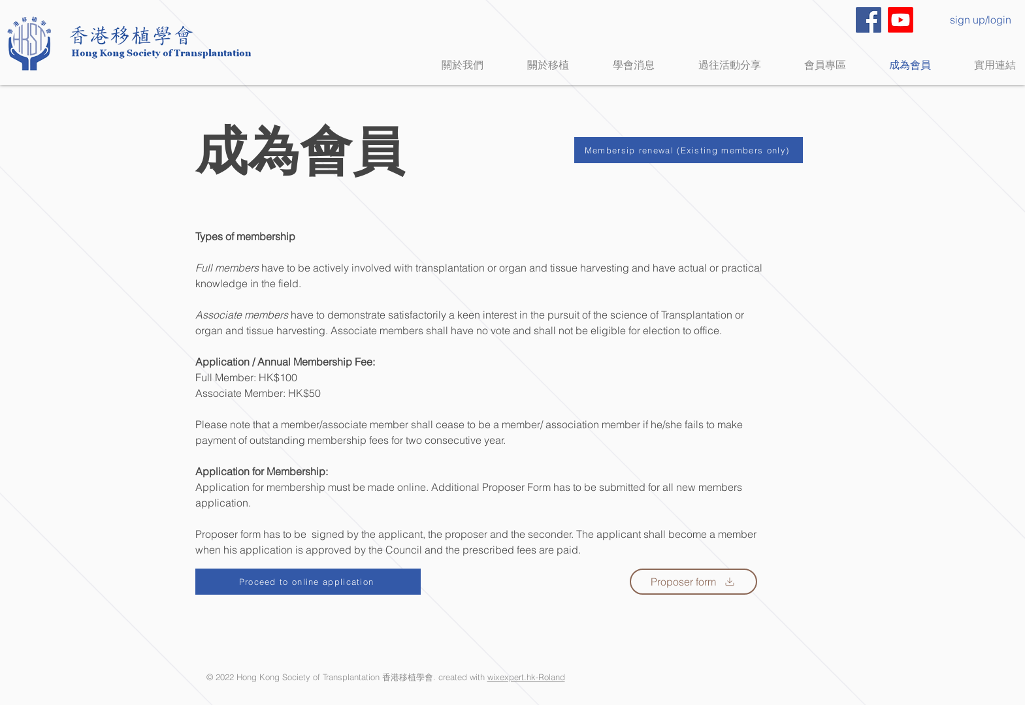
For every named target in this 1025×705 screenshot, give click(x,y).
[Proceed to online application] (308, 582)
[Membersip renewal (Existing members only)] (688, 150)
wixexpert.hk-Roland (526, 677)
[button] (536, 65)
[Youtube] (900, 20)
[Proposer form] (693, 582)
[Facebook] (868, 20)
